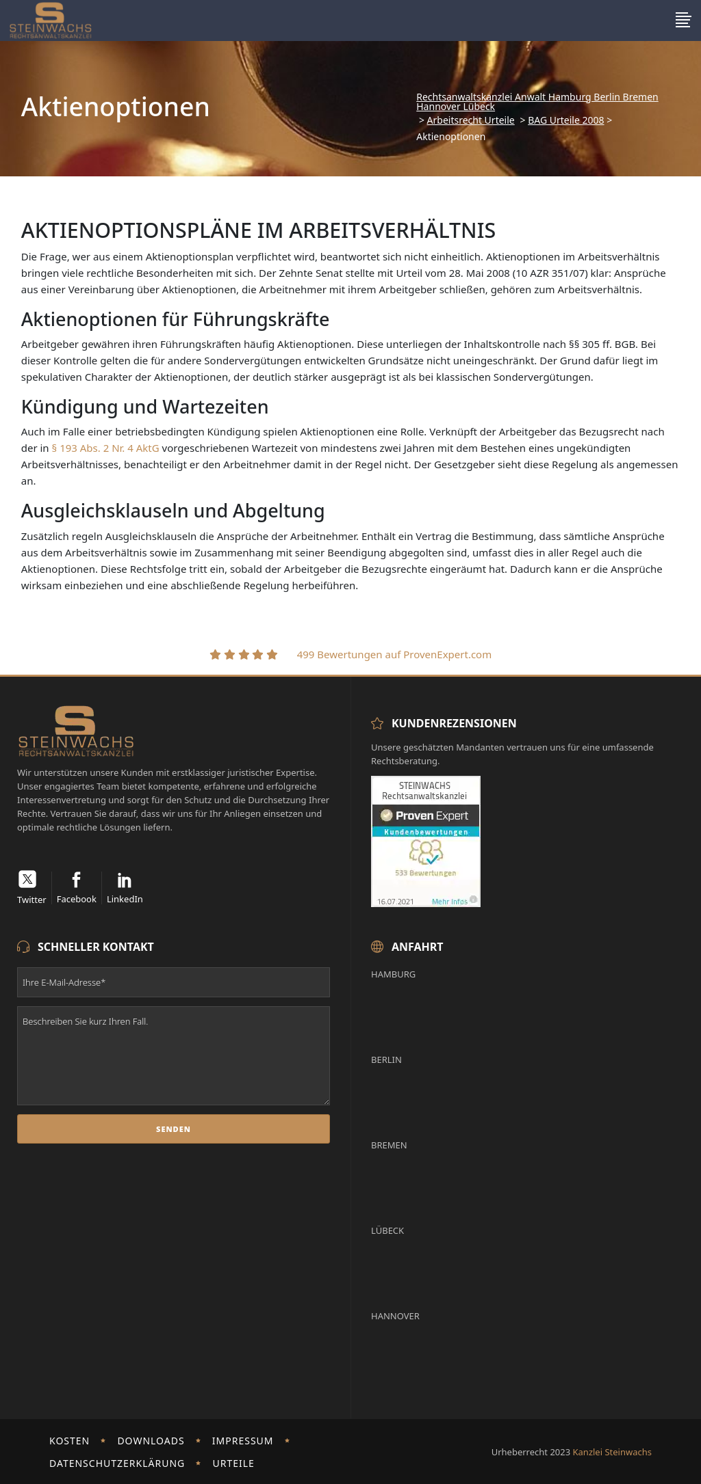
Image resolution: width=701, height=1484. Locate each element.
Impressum (243, 1440)
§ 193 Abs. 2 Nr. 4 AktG (106, 448)
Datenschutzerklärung (117, 1463)
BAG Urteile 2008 (566, 120)
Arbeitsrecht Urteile (471, 120)
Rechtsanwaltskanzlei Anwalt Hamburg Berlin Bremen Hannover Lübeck (537, 101)
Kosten (69, 1440)
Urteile (233, 1463)
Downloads (150, 1440)
